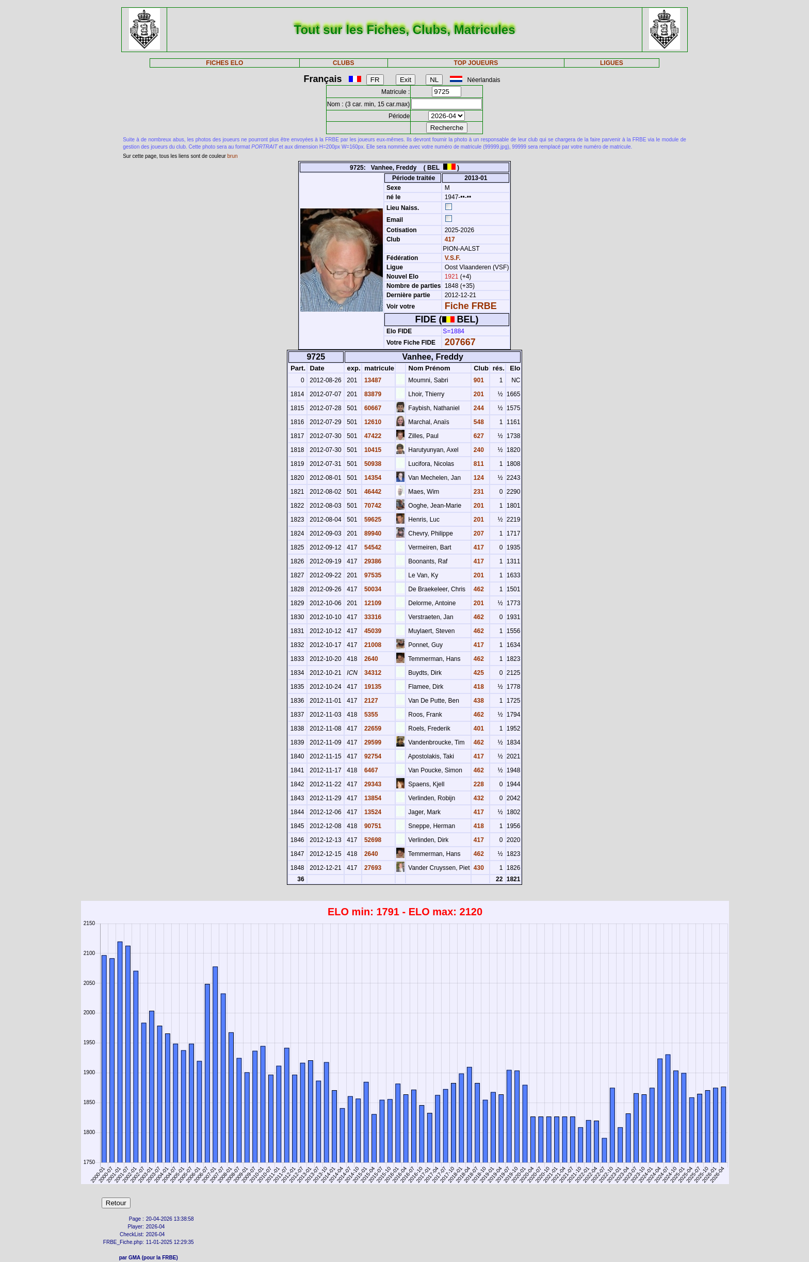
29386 (372, 561)
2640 (370, 658)
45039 (372, 631)
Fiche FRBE (471, 306)
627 (478, 436)
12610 (372, 422)
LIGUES (611, 63)
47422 (372, 436)
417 (449, 239)
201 (478, 394)
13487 (372, 380)
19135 (372, 686)
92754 (372, 756)
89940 (372, 533)
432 (478, 798)
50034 (372, 589)
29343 (372, 784)
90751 (372, 826)
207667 (460, 342)
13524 (372, 812)
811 (478, 463)
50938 (372, 463)
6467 (370, 770)
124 (478, 477)
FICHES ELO (224, 63)
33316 (372, 617)
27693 (372, 867)
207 (478, 533)
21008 (372, 645)
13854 (372, 798)
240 (478, 450)
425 (478, 672)
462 (478, 589)
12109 (372, 603)
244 (478, 408)
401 (478, 728)
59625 (372, 519)
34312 (372, 672)
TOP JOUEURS (476, 63)
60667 (372, 408)
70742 (372, 505)
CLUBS (343, 63)
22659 (372, 728)
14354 (372, 477)
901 (478, 380)
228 (478, 784)
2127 (370, 700)
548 (478, 422)
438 (478, 700)
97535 (372, 575)
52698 (372, 840)
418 (478, 686)
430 (478, 867)
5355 (370, 714)
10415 (372, 450)
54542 (372, 547)
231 (478, 491)
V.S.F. (453, 258)
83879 (372, 394)
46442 (372, 491)
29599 (372, 742)
